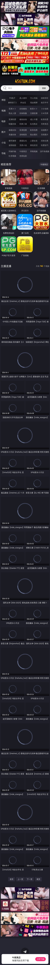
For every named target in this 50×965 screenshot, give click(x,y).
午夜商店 (23, 151)
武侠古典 (44, 140)
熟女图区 (34, 134)
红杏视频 (12, 156)
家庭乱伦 (23, 140)
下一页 (29, 879)
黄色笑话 (34, 145)
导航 (3, 153)
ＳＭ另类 (44, 113)
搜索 (44, 88)
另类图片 (44, 134)
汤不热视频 (44, 151)
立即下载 (40, 959)
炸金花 (23, 102)
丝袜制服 (23, 113)
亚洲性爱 (12, 119)
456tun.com (25, 81)
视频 (3, 110)
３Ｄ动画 (44, 108)
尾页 (38, 879)
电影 (3, 121)
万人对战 (34, 98)
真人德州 (23, 98)
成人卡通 (34, 119)
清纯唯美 (23, 134)
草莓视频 (34, 151)
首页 (11, 879)
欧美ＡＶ (34, 108)
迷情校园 (12, 145)
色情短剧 (23, 156)
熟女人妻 (12, 113)
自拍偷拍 (23, 108)
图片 (3, 131)
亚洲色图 (23, 130)
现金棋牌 (34, 102)
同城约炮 (12, 151)
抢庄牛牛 (44, 102)
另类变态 (44, 124)
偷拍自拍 (23, 119)
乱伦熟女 (34, 124)
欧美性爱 (44, 119)
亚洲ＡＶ (12, 108)
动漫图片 (44, 130)
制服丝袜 (12, 124)
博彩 (3, 99)
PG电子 (12, 98)
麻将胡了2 (12, 102)
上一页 (20, 879)
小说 (3, 142)
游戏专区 (44, 98)
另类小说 (23, 145)
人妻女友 (34, 140)
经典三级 (23, 124)
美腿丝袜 (12, 134)
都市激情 (12, 140)
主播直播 (34, 113)
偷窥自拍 (12, 130)
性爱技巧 (44, 145)
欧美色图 (34, 130)
